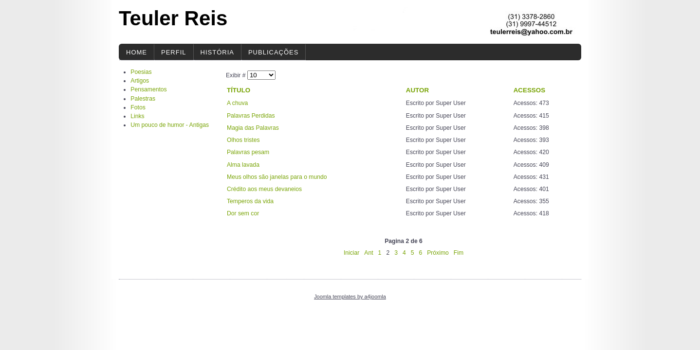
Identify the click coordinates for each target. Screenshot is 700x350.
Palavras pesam (248, 152)
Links (137, 116)
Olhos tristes (243, 140)
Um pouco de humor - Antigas (169, 125)
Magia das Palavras (253, 127)
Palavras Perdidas (251, 115)
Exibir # (236, 75)
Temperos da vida (250, 201)
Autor (417, 90)
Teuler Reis (173, 18)
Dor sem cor (243, 213)
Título (238, 90)
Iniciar (351, 252)
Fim (458, 252)
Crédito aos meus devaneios (264, 189)
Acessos (529, 90)
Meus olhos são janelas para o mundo (277, 177)
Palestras (142, 98)
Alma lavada (243, 164)
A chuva (237, 103)
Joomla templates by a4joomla (350, 296)
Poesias (140, 72)
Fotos (137, 107)
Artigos (139, 80)
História (217, 52)
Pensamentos (148, 89)
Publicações (273, 52)
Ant (368, 252)
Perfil (173, 52)
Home (136, 52)
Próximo (438, 252)
